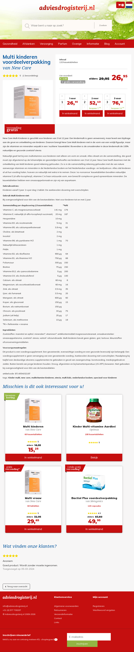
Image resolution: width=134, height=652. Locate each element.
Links (56, 623)
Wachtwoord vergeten (104, 611)
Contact (58, 619)
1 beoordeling (30, 75)
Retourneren (60, 611)
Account (120, 43)
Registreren (98, 606)
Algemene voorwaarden (66, 606)
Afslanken (28, 43)
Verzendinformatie (63, 615)
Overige (77, 43)
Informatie (93, 43)
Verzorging (46, 43)
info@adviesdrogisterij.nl (15, 606)
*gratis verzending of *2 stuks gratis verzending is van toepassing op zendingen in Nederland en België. (67, 649)
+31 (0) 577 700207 (12, 611)
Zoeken (103, 25)
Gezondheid (10, 43)
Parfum (62, 43)
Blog (107, 43)
